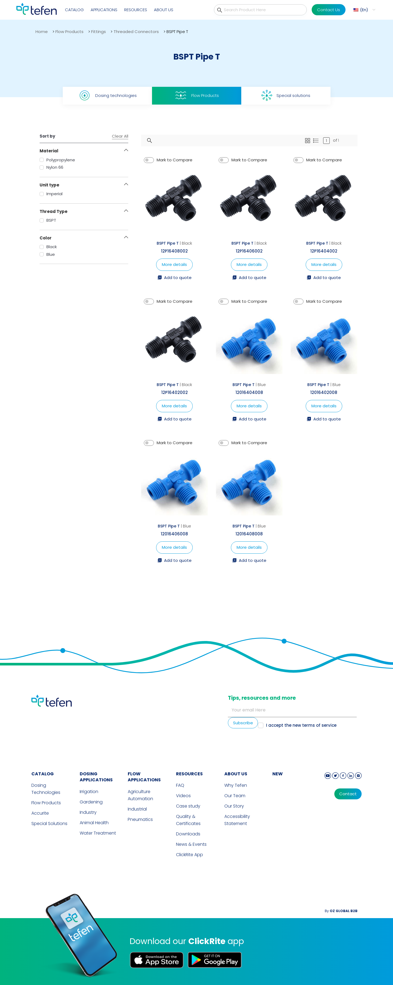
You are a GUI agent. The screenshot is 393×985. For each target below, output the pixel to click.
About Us (163, 10)
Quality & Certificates (188, 820)
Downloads (188, 834)
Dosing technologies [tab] (107, 95)
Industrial (137, 809)
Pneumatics (140, 819)
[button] (364, 9)
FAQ (180, 785)
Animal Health (94, 823)
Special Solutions (49, 823)
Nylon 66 (51, 167)
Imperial (51, 194)
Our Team (234, 796)
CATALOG (42, 774)
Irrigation (89, 791)
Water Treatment (98, 833)
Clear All (120, 136)
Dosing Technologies (45, 789)
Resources (135, 10)
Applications (104, 10)
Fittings (98, 31)
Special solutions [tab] (285, 95)
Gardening (91, 802)
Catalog (74, 10)
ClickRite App (189, 855)
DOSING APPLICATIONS (96, 777)
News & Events (191, 844)
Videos (183, 796)
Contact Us (328, 10)
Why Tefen (235, 785)
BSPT (48, 220)
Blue (47, 254)
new (277, 774)
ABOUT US (235, 774)
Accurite (40, 813)
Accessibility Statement (237, 820)
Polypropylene (57, 160)
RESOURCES (189, 774)
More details (174, 264)
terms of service (319, 725)
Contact (348, 794)
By (341, 911)
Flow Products (69, 31)
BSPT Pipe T (168, 243)
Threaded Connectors (136, 31)
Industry (88, 812)
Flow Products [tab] (196, 95)
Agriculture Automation (140, 795)
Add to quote (174, 277)
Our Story (234, 806)
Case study (188, 806)
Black (48, 247)
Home (41, 31)
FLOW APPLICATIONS (144, 777)
